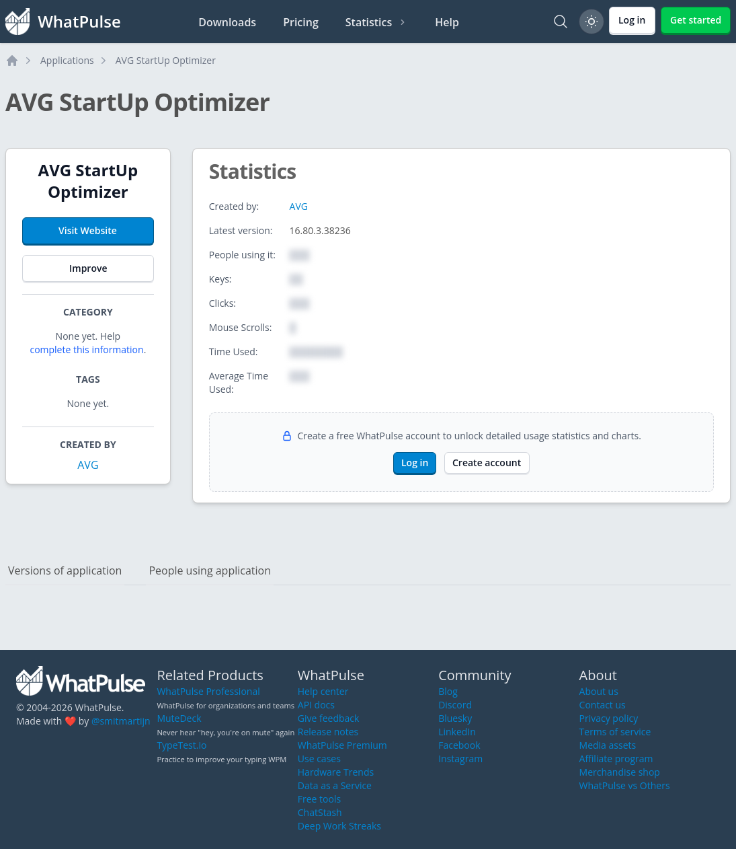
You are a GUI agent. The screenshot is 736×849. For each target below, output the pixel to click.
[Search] (561, 21)
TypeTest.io (181, 745)
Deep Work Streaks (339, 825)
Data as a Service (335, 785)
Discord (455, 704)
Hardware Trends (336, 772)
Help (447, 22)
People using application (210, 570)
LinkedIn (457, 731)
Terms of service (615, 731)
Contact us (602, 704)
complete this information (86, 349)
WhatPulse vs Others (624, 785)
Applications (67, 60)
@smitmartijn (121, 720)
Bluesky (455, 718)
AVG (87, 464)
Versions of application (65, 570)
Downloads (227, 22)
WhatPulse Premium (342, 745)
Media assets (608, 745)
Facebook (459, 745)
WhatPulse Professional (208, 691)
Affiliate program (616, 758)
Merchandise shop (619, 772)
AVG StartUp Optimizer (166, 60)
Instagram (460, 758)
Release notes (328, 731)
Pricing (301, 22)
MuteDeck (179, 718)
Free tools (319, 798)
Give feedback (329, 718)
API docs (316, 704)
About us (598, 691)
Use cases (319, 758)
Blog (448, 691)
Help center (323, 691)
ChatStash (320, 812)
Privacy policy (609, 718)
